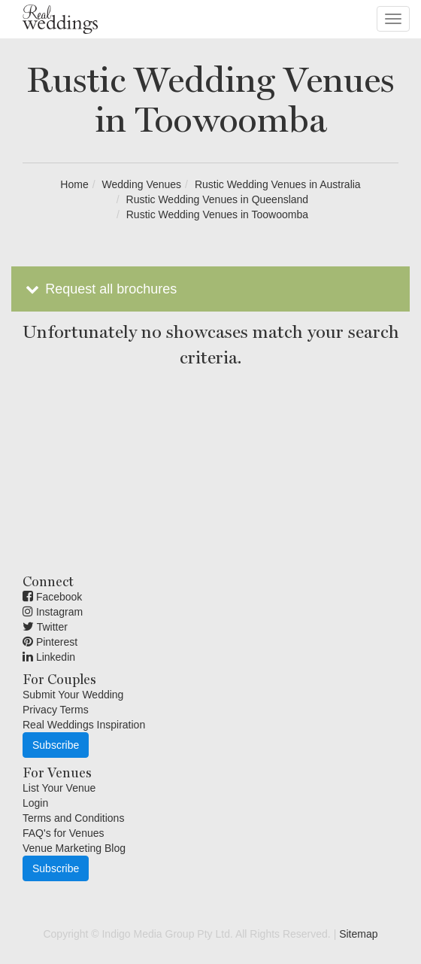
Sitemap (358, 934)
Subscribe (55, 745)
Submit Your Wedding (73, 695)
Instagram (53, 612)
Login (35, 803)
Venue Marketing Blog (74, 848)
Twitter (45, 627)
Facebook (52, 597)
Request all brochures (100, 288)
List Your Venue (59, 788)
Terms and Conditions (73, 818)
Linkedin (49, 657)
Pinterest (50, 642)
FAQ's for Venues (63, 833)
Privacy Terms (56, 710)
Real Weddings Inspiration (84, 725)
